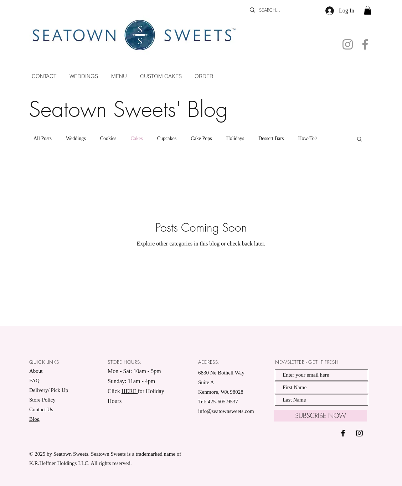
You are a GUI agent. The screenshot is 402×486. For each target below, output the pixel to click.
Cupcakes (166, 138)
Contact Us (41, 409)
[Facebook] (365, 44)
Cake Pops (201, 138)
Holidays (235, 138)
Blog (34, 419)
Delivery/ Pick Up (49, 390)
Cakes (137, 138)
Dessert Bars (271, 138)
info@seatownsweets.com (226, 411)
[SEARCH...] (279, 10)
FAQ (34, 380)
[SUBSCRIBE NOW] (320, 416)
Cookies (108, 138)
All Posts (43, 138)
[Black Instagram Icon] (359, 433)
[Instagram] (348, 44)
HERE (130, 391)
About (36, 371)
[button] (367, 10)
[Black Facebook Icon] (343, 433)
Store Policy (42, 400)
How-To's (307, 138)
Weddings (76, 138)
